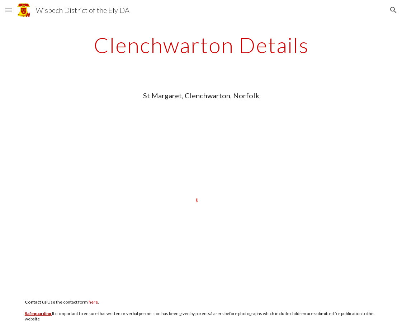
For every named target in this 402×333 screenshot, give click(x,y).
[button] (8, 10)
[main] (201, 45)
